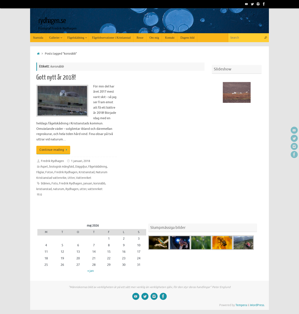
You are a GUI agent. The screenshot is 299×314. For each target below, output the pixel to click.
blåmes (45, 183)
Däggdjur (81, 166)
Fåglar (40, 172)
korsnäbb (99, 183)
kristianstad (44, 189)
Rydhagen (71, 189)
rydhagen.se (52, 21)
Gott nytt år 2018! (56, 77)
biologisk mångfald (61, 166)
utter (83, 189)
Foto (54, 183)
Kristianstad (86, 172)
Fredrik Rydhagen (52, 161)
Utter (71, 178)
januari (87, 183)
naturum (58, 189)
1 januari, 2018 (80, 161)
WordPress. (257, 305)
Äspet (44, 166)
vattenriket (95, 189)
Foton (49, 172)
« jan (90, 271)
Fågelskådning (97, 166)
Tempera (241, 305)
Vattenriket (83, 178)
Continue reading (54, 150)
